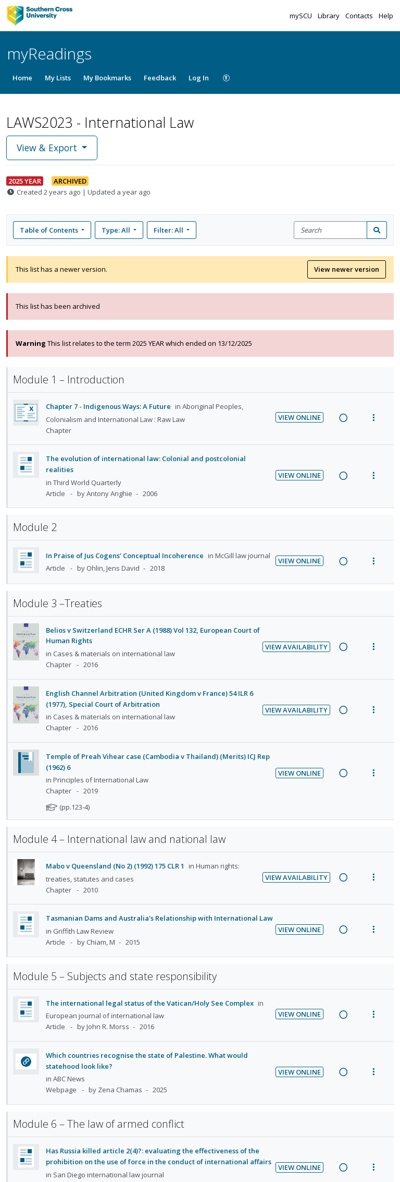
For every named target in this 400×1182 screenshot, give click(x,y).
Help (386, 15)
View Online (299, 417)
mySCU (302, 15)
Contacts (359, 15)
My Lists (58, 77)
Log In (199, 77)
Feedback (160, 77)
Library (329, 15)
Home (22, 77)
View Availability (296, 647)
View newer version (346, 269)
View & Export (48, 147)
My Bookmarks (107, 77)
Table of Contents (50, 230)
